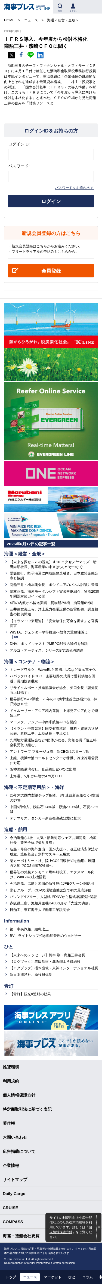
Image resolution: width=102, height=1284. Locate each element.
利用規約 (11, 1081)
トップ (10, 1277)
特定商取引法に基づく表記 (27, 1109)
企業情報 (11, 1165)
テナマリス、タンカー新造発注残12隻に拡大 (45, 818)
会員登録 (51, 271)
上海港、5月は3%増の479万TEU (36, 776)
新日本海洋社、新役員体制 (31, 975)
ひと (8, 947)
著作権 (9, 1123)
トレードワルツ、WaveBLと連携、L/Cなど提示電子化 (53, 670)
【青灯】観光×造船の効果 (30, 994)
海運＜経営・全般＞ (25, 553)
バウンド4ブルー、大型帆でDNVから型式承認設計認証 (53, 897)
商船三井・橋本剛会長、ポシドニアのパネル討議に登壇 (54, 585)
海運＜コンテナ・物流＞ (29, 661)
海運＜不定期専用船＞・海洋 (34, 787)
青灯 (8, 986)
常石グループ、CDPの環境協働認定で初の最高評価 (50, 890)
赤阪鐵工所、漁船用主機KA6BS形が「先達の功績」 (51, 903)
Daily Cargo (14, 1193)
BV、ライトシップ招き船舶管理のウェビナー (46, 936)
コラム (87, 1277)
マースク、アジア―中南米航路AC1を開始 (43, 722)
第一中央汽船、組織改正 (29, 929)
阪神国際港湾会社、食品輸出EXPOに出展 (43, 769)
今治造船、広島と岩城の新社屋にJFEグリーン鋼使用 (52, 883)
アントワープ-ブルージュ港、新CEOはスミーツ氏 (49, 751)
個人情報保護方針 (19, 1095)
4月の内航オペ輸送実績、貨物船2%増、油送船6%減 (51, 603)
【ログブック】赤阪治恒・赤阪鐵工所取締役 (45, 962)
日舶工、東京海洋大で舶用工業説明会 (40, 910)
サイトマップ (15, 1179)
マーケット (52, 1277)
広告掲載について (19, 1151)
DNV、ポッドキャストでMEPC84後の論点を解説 (49, 644)
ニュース (30, 1277)
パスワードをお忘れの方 (74, 188)
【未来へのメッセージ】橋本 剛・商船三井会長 (47, 955)
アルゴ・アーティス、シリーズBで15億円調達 (46, 650)
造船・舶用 (15, 829)
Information (16, 921)
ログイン (51, 201)
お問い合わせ (15, 1137)
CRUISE (10, 1207)
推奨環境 (11, 1067)
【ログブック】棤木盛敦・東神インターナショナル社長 (54, 968)
